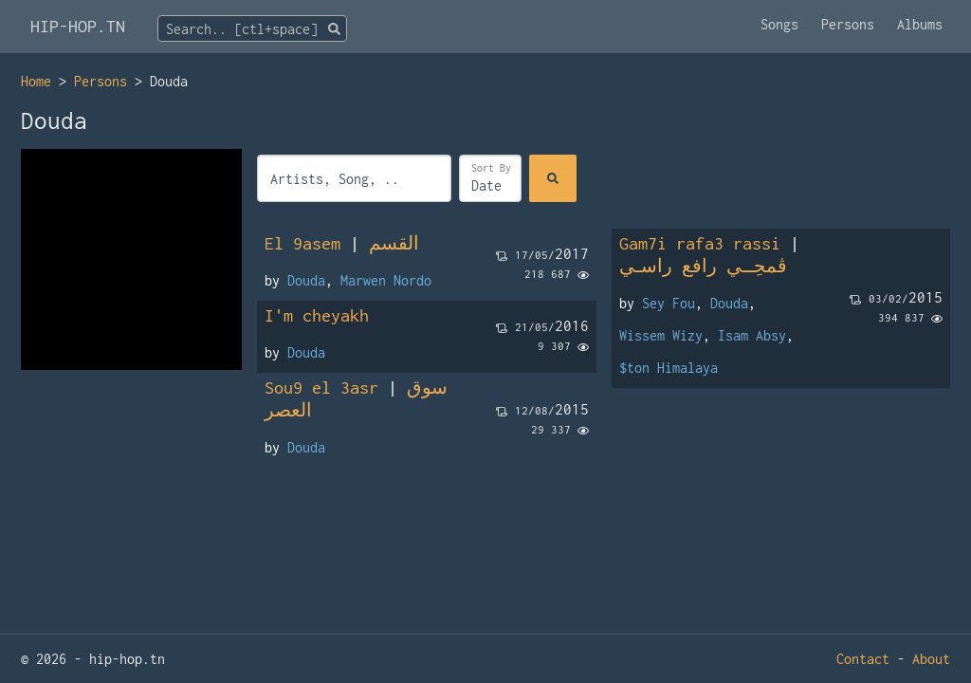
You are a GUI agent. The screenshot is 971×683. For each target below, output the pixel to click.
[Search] (553, 178)
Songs (779, 24)
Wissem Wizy (661, 335)
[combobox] (252, 28)
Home (36, 81)
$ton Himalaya (668, 368)
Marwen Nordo (385, 280)
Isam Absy (752, 335)
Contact (862, 659)
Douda (306, 280)
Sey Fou (668, 303)
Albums (920, 24)
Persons (847, 24)
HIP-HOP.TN (77, 26)
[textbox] (252, 29)
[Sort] (490, 178)
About (931, 659)
